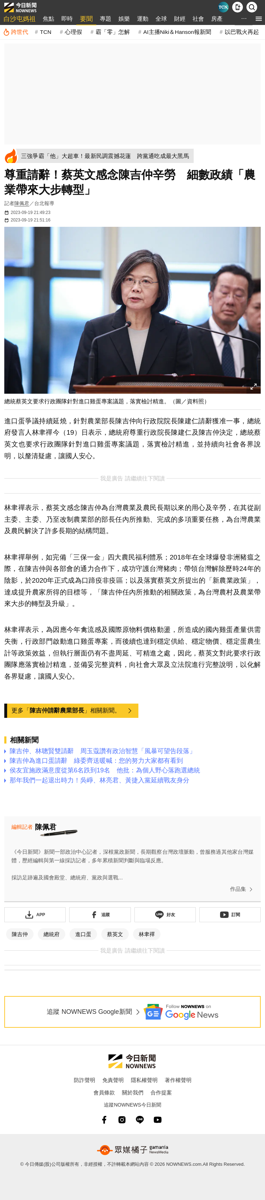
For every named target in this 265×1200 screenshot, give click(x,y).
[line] (140, 1120)
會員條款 (104, 1092)
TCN (45, 32)
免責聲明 (113, 1080)
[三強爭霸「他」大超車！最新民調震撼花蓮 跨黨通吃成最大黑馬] (113, 156)
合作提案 (161, 1092)
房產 (217, 19)
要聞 (86, 18)
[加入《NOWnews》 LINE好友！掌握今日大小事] (165, 914)
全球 (161, 19)
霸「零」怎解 (113, 32)
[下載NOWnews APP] (237, 7)
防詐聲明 (84, 1080)
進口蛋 (83, 934)
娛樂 (124, 19)
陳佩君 (21, 203)
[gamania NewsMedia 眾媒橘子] (132, 1150)
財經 (179, 19)
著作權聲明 (178, 1080)
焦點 (48, 19)
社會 (198, 19)
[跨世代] (15, 32)
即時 (67, 19)
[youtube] (158, 1120)
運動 (142, 19)
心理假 (73, 32)
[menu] (259, 18)
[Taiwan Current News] (223, 7)
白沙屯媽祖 (20, 18)
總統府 (52, 934)
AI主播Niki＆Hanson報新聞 (177, 32)
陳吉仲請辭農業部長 (57, 710)
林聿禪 (147, 934)
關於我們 (132, 1092)
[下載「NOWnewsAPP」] (35, 914)
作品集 (242, 889)
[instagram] (122, 1120)
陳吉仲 (20, 934)
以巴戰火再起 (242, 32)
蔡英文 (115, 934)
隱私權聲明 (144, 1080)
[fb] (104, 1120)
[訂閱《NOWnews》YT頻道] (230, 914)
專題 (105, 19)
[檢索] (251, 7)
